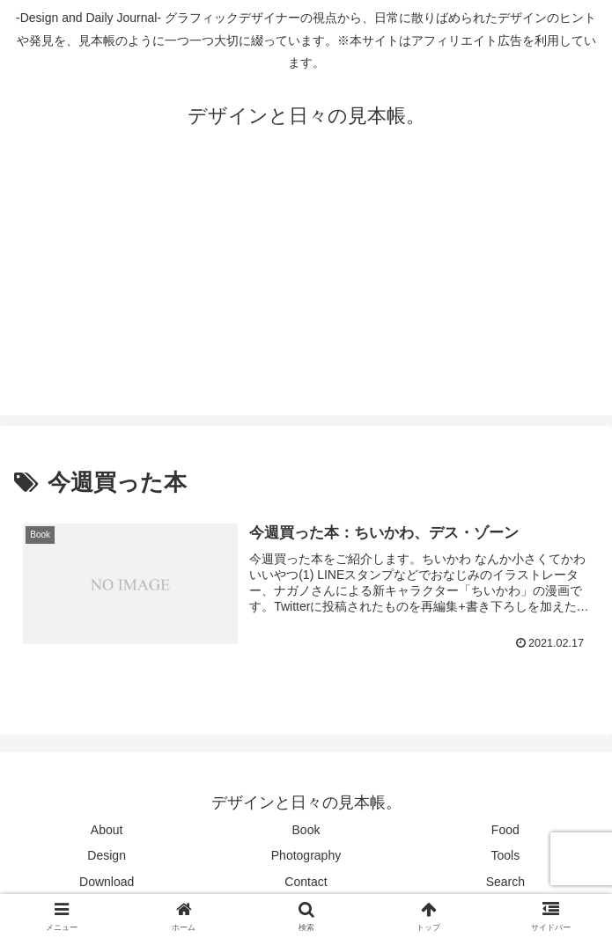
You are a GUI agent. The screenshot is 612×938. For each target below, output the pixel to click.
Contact (305, 882)
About (107, 830)
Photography (306, 855)
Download (106, 882)
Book (306, 830)
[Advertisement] (306, 292)
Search (505, 882)
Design (106, 855)
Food (505, 830)
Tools (505, 855)
